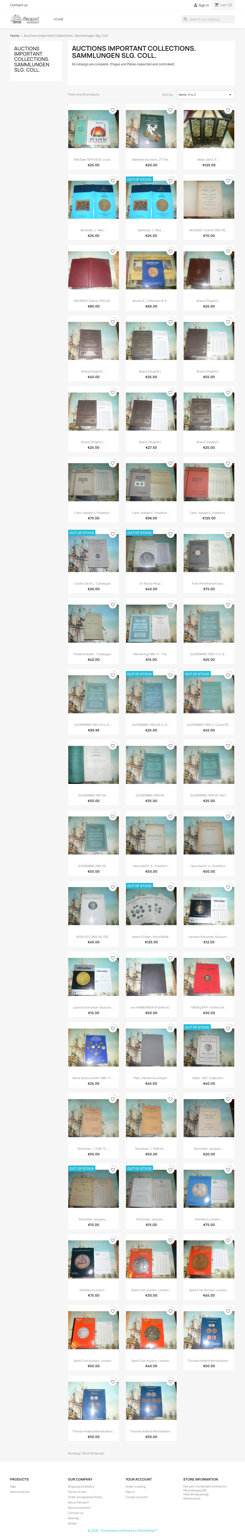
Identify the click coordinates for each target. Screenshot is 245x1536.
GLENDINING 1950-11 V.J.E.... (209, 654)
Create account (137, 1497)
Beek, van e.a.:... (209, 159)
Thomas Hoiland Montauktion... (209, 1361)
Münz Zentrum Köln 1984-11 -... (93, 1078)
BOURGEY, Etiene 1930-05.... (209, 230)
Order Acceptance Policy (85, 1497)
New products (20, 1492)
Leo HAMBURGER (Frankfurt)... (151, 1007)
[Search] (208, 19)
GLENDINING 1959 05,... (151, 795)
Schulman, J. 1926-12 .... (94, 1149)
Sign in (130, 1492)
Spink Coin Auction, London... (151, 1290)
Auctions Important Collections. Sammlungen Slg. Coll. (31, 59)
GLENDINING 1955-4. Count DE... (209, 725)
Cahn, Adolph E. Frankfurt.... (93, 513)
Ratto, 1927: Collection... (209, 1078)
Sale (13, 1486)
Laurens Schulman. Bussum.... (209, 937)
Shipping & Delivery (81, 1486)
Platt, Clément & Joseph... (151, 1078)
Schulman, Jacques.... (209, 1149)
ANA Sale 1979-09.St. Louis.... (93, 159)
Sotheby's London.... (209, 1219)
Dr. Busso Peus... (151, 583)
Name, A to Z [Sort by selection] (206, 94)
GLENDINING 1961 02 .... (93, 866)
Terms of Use (77, 1492)
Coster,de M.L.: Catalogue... (93, 583)
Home (59, 19)
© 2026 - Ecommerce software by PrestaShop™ (123, 1531)
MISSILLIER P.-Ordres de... (209, 1007)
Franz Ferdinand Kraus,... (209, 583)
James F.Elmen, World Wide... (151, 937)
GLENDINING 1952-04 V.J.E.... (151, 725)
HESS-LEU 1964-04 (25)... (93, 937)
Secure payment (79, 1507)
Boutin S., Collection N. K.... (151, 301)
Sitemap (73, 1518)
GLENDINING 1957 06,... (93, 795)
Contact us (19, 5)
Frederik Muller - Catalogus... (93, 654)
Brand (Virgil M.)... (209, 301)
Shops (72, 1523)
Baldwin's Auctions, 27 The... (151, 159)
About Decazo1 (78, 1502)
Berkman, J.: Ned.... (94, 230)
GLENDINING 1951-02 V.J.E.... (94, 725)
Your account (139, 1479)
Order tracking (136, 1486)
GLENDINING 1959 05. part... (209, 795)
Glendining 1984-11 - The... (151, 654)
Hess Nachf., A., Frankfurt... (151, 866)
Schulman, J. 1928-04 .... (151, 1149)
